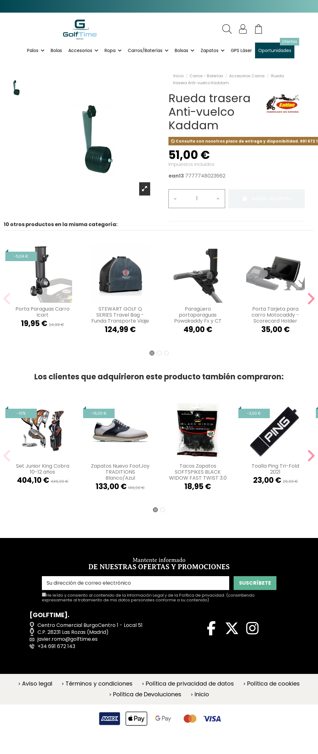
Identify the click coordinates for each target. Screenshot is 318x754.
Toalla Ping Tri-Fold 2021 (275, 469)
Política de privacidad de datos (190, 683)
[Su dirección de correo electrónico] (135, 583)
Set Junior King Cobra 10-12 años (42, 469)
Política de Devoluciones (147, 694)
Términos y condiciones (99, 683)
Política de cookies (273, 683)
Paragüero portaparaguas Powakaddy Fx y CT (198, 314)
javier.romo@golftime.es (67, 639)
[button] (152, 353)
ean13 (176, 175)
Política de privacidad (201, 595)
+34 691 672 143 (56, 646)
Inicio (202, 694)
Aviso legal (37, 683)
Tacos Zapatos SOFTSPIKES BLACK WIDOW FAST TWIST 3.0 (198, 472)
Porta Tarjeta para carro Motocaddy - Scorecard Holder (275, 314)
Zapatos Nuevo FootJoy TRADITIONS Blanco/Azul (120, 472)
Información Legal (145, 595)
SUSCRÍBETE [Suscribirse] (255, 583)
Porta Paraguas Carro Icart (42, 312)
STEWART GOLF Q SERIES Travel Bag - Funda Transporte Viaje (120, 314)
